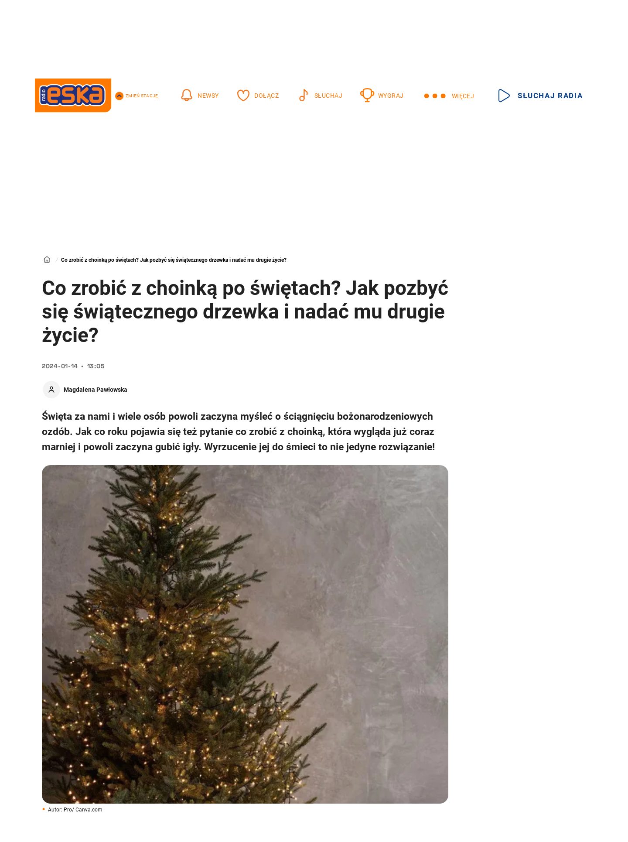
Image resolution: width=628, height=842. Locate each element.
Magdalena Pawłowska (95, 389)
